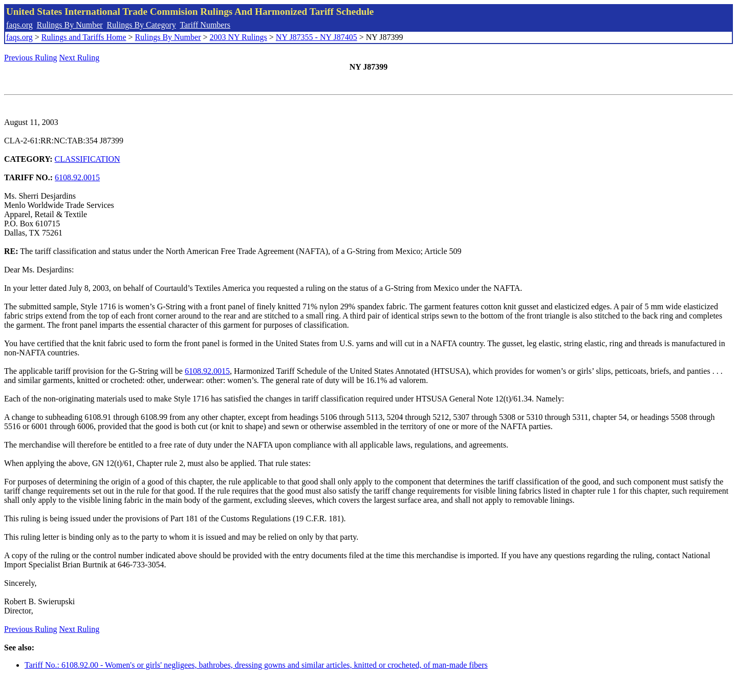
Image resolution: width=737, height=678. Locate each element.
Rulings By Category (141, 24)
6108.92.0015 (77, 177)
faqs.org (19, 24)
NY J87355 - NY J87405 (316, 37)
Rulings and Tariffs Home (83, 37)
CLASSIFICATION (87, 159)
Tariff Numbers (205, 24)
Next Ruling (79, 57)
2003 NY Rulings (238, 37)
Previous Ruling (30, 57)
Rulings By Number (70, 24)
